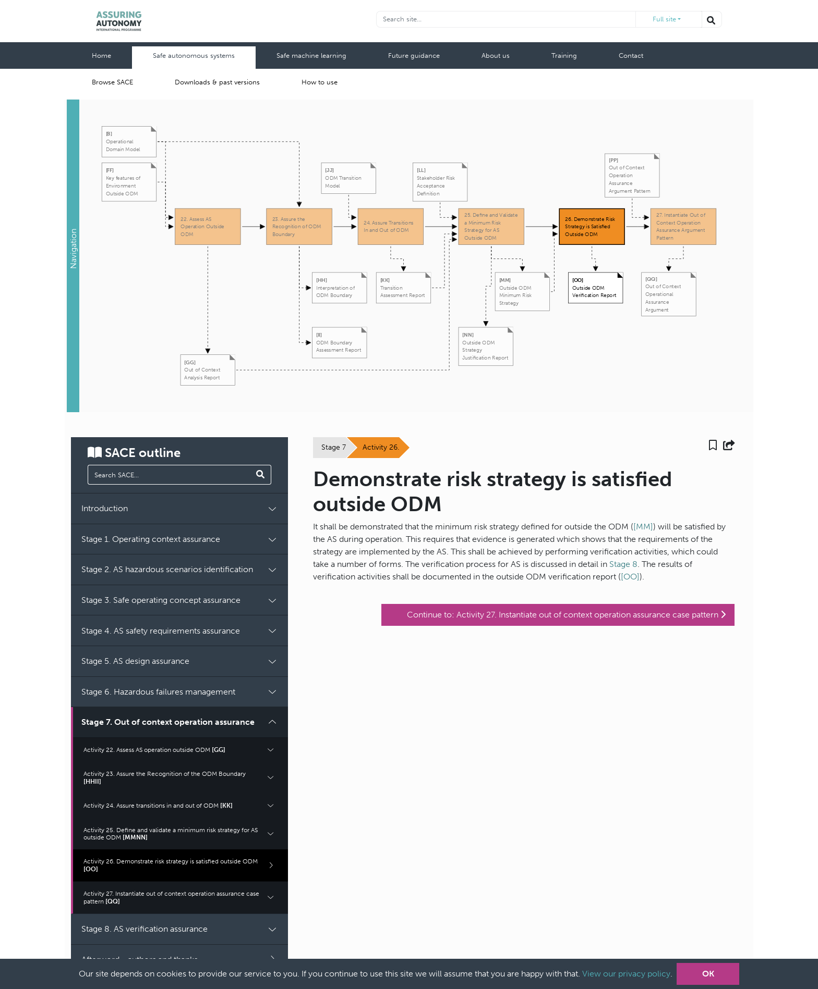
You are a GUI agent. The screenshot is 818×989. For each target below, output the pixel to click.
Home (101, 55)
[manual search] (169, 475)
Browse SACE (112, 82)
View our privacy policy (626, 974)
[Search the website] (711, 19)
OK (708, 974)
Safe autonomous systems (194, 55)
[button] (73, 256)
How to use (320, 82)
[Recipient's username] (506, 19)
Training (564, 55)
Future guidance (414, 55)
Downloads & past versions (217, 82)
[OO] (630, 577)
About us (496, 55)
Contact (631, 55)
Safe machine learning (311, 55)
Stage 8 (623, 564)
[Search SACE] (260, 475)
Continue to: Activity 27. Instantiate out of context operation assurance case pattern (566, 615)
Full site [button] (664, 19)
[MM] (643, 526)
